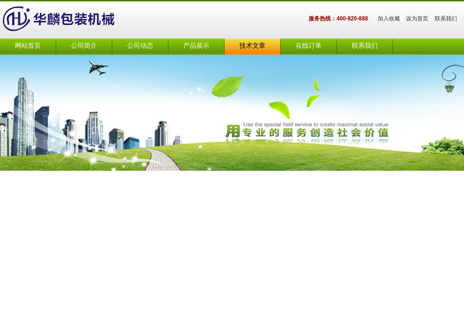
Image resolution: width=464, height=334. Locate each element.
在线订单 (309, 45)
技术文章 (252, 45)
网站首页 (28, 45)
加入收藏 (389, 18)
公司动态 (140, 45)
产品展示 (196, 45)
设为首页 (417, 18)
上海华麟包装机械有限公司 (69, 20)
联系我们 (446, 18)
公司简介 (84, 45)
